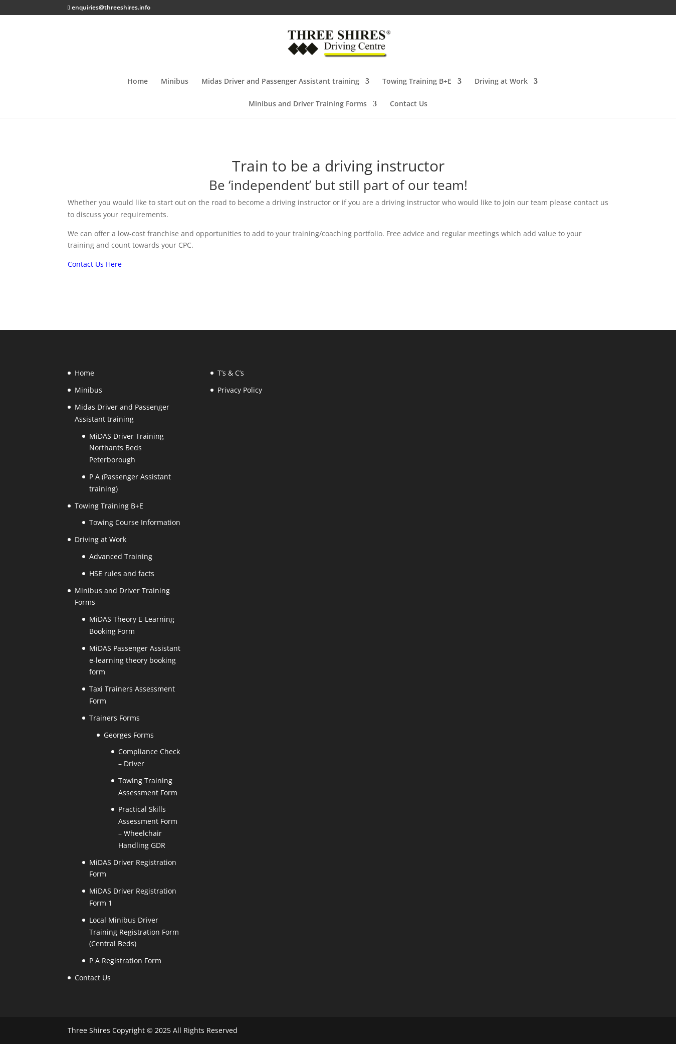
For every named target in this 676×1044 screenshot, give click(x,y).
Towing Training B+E (417, 82)
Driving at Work (501, 82)
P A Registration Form (125, 960)
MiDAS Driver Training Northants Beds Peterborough (126, 448)
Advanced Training (120, 556)
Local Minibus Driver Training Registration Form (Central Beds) (134, 932)
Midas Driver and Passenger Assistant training (280, 82)
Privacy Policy (239, 390)
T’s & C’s (230, 373)
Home (137, 82)
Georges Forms (129, 735)
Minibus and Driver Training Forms (308, 104)
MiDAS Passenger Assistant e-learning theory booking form (134, 660)
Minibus (174, 82)
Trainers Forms (114, 718)
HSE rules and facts (121, 573)
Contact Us (408, 104)
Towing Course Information (134, 522)
